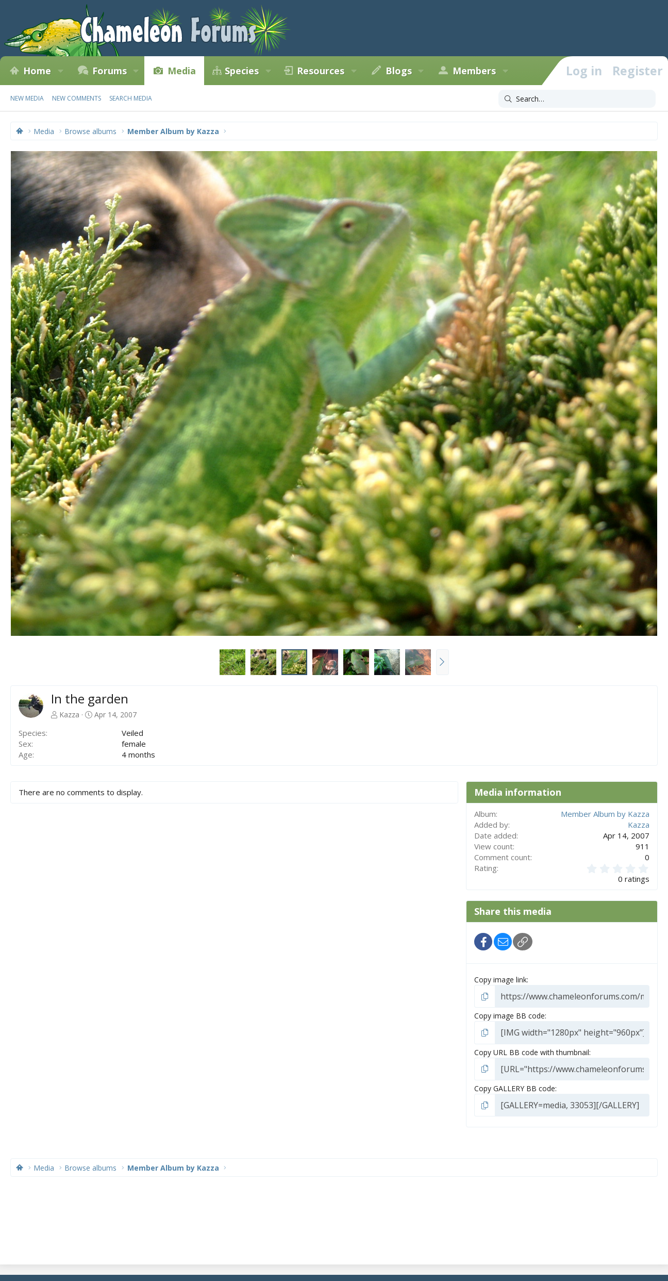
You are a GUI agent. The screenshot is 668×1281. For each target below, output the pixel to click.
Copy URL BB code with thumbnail (531, 1049)
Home (37, 70)
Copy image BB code (509, 1014)
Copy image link (500, 979)
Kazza (69, 714)
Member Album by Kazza (605, 814)
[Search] (577, 99)
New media (27, 98)
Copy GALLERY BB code (514, 1084)
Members (474, 70)
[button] (60, 70)
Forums (109, 70)
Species (242, 70)
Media (182, 70)
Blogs (399, 70)
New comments (76, 98)
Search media (130, 98)
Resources (320, 70)
